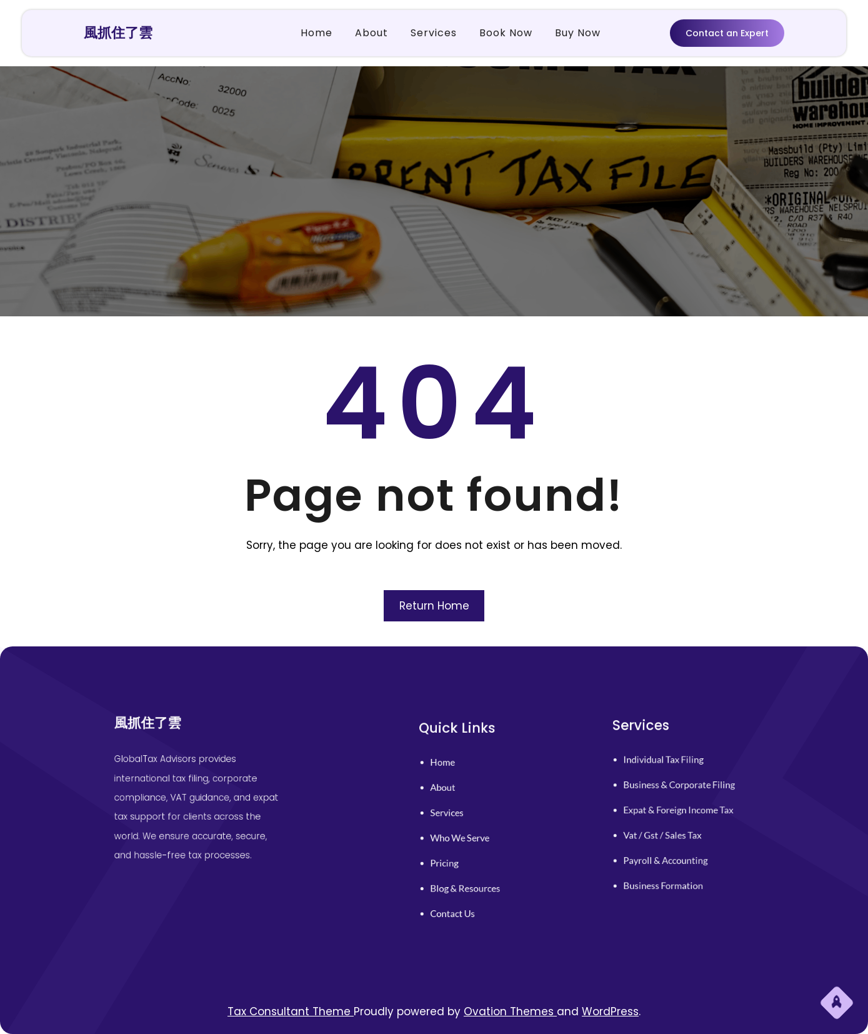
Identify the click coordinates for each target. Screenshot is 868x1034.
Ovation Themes (510, 1011)
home (454, 776)
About (454, 796)
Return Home (434, 605)
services (458, 815)
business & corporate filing (681, 790)
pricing (456, 854)
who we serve (468, 835)
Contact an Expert (727, 32)
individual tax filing (669, 771)
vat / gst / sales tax (668, 829)
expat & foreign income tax (680, 810)
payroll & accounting (670, 849)
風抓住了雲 (118, 31)
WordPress (610, 1011)
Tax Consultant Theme (290, 1011)
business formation (669, 868)
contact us (462, 893)
